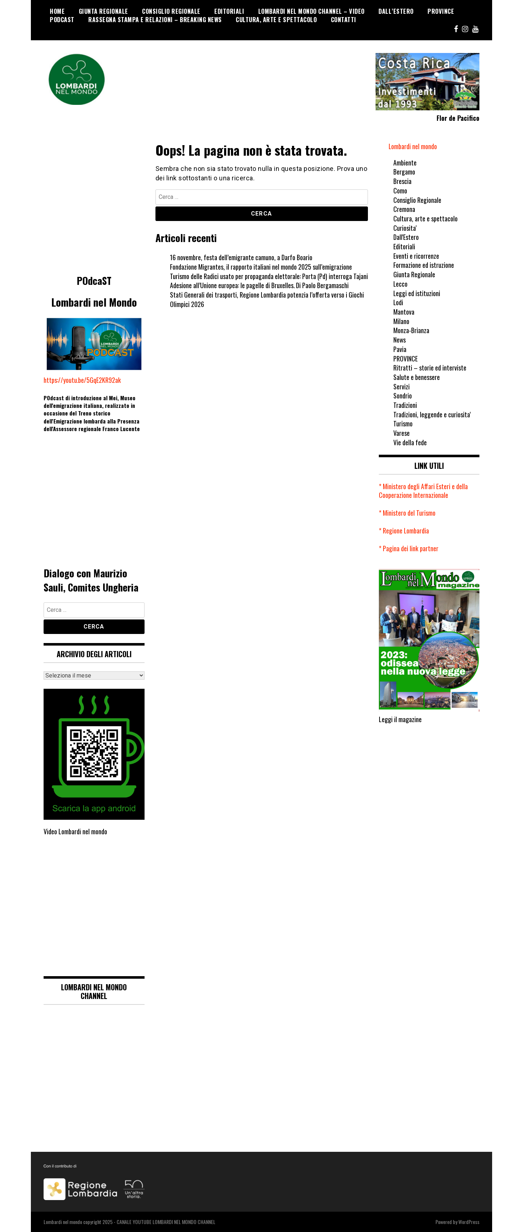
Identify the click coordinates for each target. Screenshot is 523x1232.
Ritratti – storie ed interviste (429, 367)
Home (57, 11)
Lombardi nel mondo (413, 146)
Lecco (400, 283)
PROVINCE (440, 11)
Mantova (403, 311)
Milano (401, 321)
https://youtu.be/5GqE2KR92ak (82, 380)
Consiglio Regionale (171, 11)
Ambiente (405, 162)
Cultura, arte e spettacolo (276, 19)
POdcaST (62, 19)
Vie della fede (410, 442)
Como (400, 190)
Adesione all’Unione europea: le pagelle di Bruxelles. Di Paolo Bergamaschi (259, 285)
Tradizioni (405, 405)
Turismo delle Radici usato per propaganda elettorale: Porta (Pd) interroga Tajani (269, 276)
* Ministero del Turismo (407, 512)
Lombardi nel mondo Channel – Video (311, 11)
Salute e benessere (416, 377)
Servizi (401, 386)
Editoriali (229, 11)
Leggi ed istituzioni (417, 293)
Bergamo (404, 171)
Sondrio (402, 395)
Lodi (398, 302)
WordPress (468, 1221)
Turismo (403, 423)
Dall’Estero (396, 11)
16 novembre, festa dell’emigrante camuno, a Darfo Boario (241, 257)
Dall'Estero (406, 237)
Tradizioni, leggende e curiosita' (432, 414)
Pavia (399, 349)
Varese (401, 433)
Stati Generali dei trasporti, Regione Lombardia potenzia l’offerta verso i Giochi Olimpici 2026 (267, 299)
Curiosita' (405, 228)
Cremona (404, 209)
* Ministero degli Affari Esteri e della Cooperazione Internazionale (423, 491)
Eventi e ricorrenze (416, 256)
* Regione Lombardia (404, 530)
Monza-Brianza (411, 330)
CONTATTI (343, 19)
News (399, 339)
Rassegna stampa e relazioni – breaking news (155, 19)
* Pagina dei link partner (408, 548)
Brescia (402, 181)
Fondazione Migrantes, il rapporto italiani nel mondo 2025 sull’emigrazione (261, 266)
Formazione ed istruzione (423, 265)
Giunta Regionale (103, 11)
